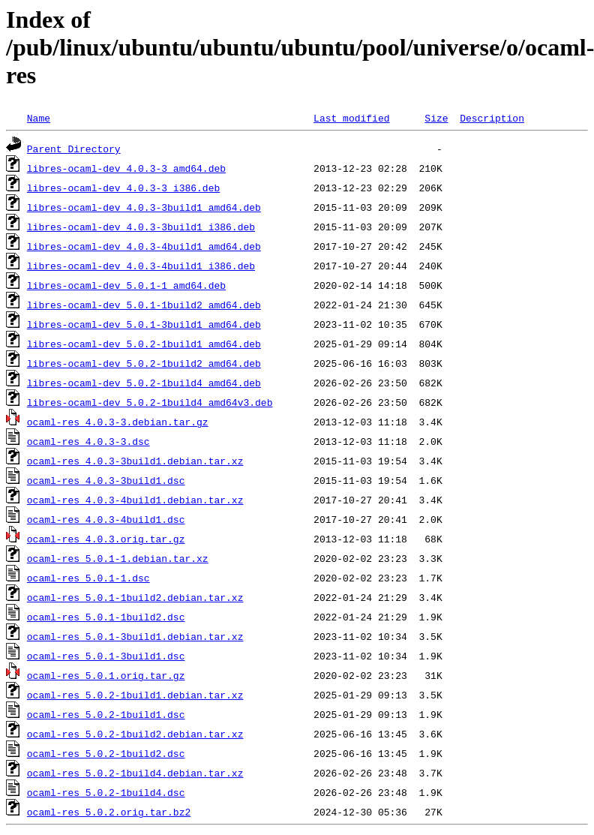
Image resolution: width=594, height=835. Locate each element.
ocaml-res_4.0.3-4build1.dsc (106, 519)
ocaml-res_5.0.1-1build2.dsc (106, 616)
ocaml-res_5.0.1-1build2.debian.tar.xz (135, 597)
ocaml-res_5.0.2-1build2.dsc (106, 753)
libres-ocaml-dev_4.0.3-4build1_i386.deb (141, 265)
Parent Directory (74, 148)
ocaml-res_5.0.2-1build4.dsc (106, 792)
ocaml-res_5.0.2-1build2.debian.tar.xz (135, 733)
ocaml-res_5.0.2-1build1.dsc (106, 714)
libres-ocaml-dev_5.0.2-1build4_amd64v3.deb (150, 402)
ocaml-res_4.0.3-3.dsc (88, 441)
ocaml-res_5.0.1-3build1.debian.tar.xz (135, 636)
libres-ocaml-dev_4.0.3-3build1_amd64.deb (144, 207)
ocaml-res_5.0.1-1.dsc (88, 577)
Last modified (351, 118)
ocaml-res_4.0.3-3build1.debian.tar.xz (135, 460)
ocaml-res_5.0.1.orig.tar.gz (106, 675)
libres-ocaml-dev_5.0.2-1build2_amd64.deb (144, 363)
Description (492, 118)
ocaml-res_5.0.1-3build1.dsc (106, 655)
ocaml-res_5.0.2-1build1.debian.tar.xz (135, 694)
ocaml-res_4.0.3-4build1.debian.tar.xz (135, 499)
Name (38, 118)
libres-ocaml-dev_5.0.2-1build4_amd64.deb (144, 382)
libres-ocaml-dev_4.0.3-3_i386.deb (123, 187)
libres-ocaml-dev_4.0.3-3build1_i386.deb (141, 226)
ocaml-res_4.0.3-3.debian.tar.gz (117, 421)
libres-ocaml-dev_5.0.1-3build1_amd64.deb (144, 324)
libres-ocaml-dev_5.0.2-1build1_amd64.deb (144, 343)
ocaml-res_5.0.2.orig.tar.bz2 (108, 811)
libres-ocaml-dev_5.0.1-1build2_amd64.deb (144, 304)
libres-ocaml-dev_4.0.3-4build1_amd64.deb (144, 246)
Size (436, 118)
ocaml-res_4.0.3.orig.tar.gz (106, 538)
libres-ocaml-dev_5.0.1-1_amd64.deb (126, 285)
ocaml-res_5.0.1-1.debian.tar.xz (117, 558)
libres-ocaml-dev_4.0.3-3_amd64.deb (126, 168)
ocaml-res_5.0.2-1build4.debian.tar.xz (135, 772)
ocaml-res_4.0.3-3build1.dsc (106, 480)
